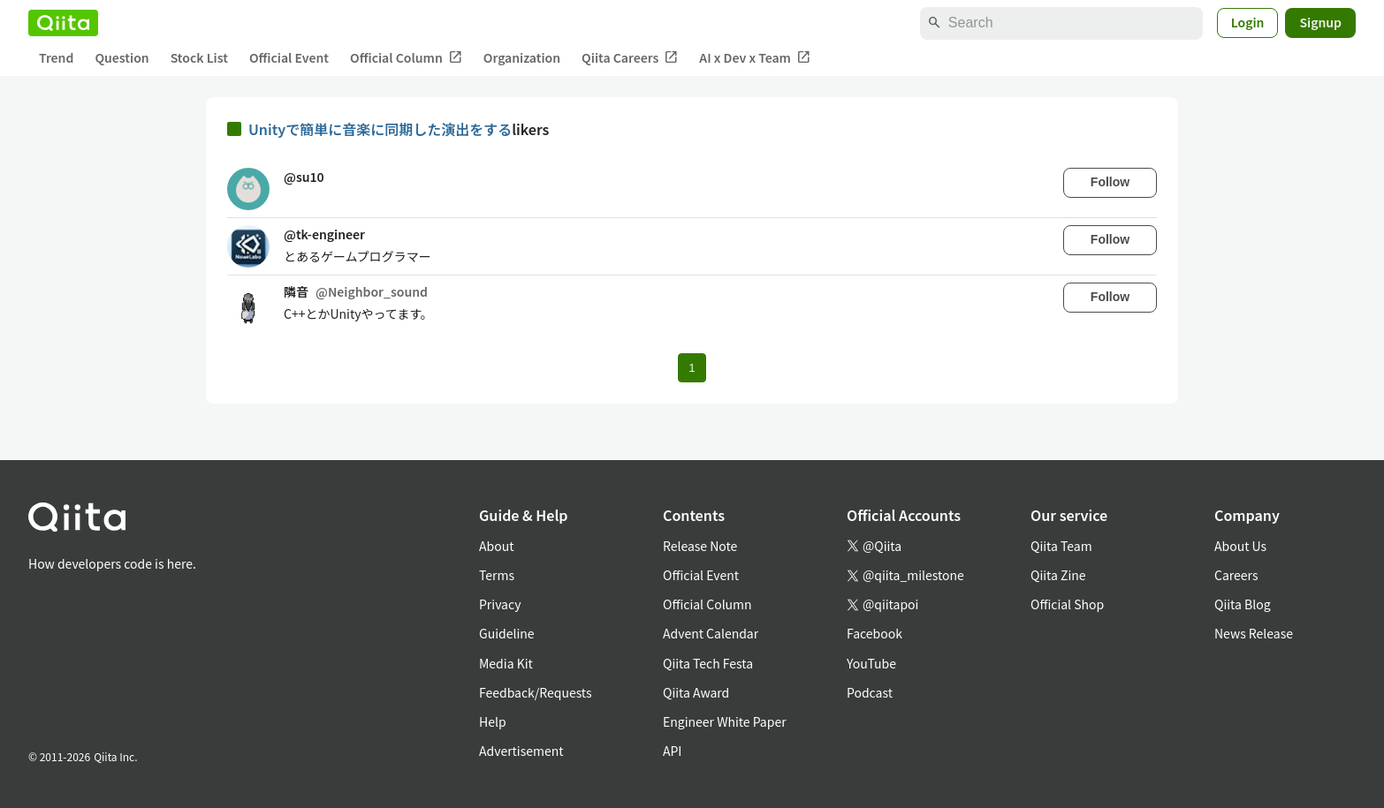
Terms (496, 575)
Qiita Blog (1242, 604)
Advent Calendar (710, 633)
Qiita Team (1061, 546)
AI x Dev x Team (754, 58)
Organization (521, 57)
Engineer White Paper (725, 721)
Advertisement (521, 750)
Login (1248, 22)
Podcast (870, 692)
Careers (1236, 575)
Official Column (406, 58)
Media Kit (506, 663)
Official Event (289, 57)
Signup (1320, 22)
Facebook (874, 633)
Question (121, 57)
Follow (1110, 182)
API (672, 750)
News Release (1253, 633)
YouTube (871, 663)
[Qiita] (63, 23)
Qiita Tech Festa (708, 663)
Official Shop (1067, 604)
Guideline (507, 633)
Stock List (199, 57)
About (496, 546)
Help (492, 721)
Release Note (700, 546)
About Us (1240, 546)
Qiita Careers (630, 58)
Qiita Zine (1058, 575)
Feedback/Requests (535, 692)
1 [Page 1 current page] (691, 367)
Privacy (500, 604)
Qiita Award (696, 692)
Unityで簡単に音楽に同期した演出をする (380, 129)
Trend (56, 57)
